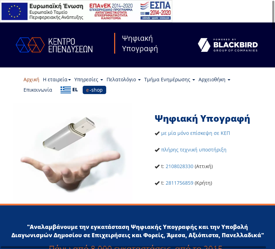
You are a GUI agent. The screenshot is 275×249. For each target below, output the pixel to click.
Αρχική (31, 79)
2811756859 (179, 182)
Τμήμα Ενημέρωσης (169, 79)
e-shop (94, 89)
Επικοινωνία (38, 89)
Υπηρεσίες (88, 79)
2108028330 (179, 166)
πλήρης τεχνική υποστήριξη (194, 149)
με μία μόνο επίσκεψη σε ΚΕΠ (195, 133)
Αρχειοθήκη (214, 79)
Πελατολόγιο (124, 79)
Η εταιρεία (57, 79)
